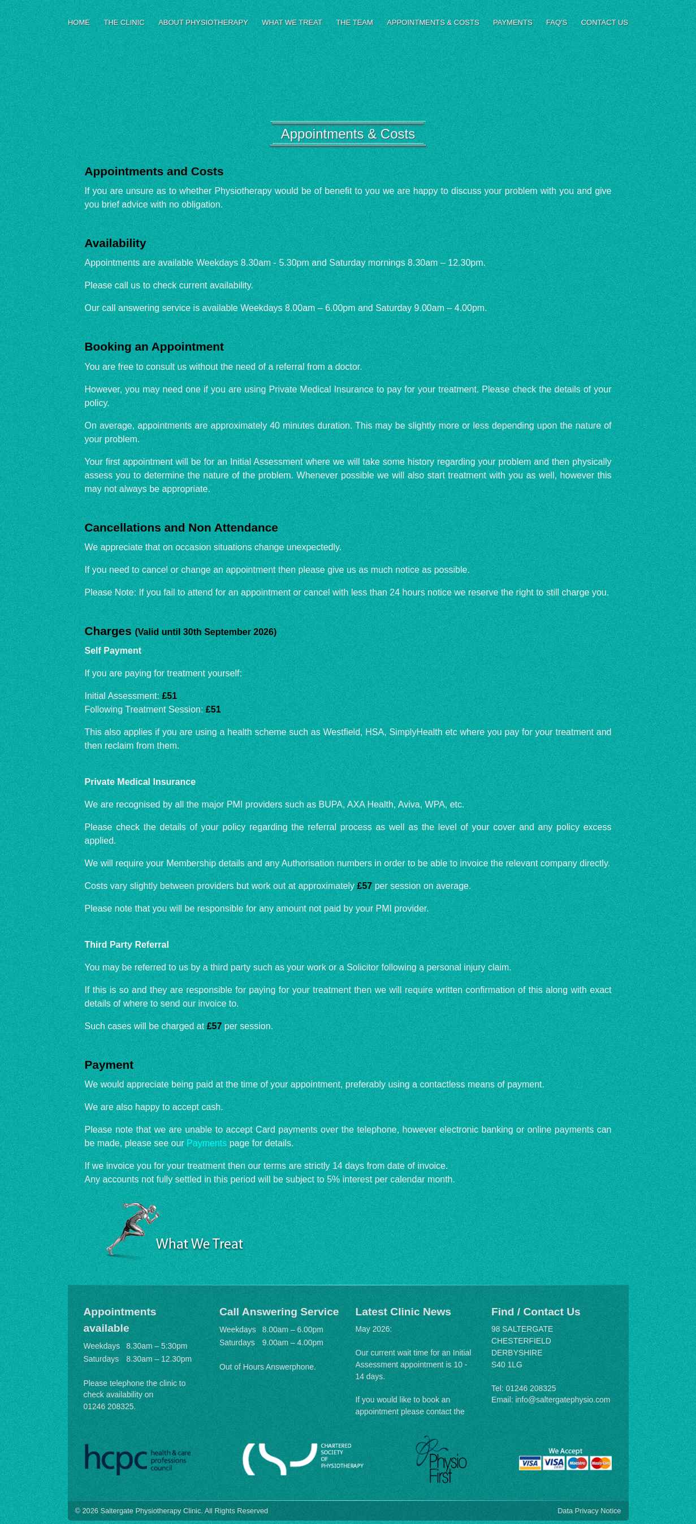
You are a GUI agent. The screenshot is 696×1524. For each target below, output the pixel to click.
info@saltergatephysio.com (563, 1399)
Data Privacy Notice (589, 1510)
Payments (207, 1143)
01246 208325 (109, 1406)
